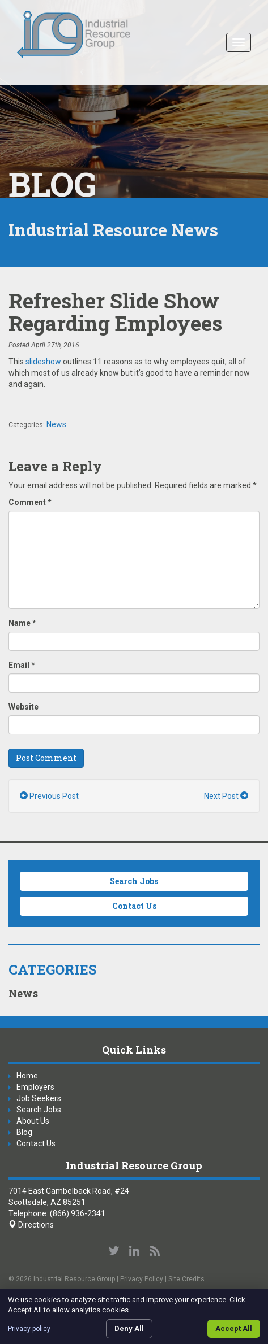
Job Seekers (38, 1098)
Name (22, 623)
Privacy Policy (141, 1279)
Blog (24, 1132)
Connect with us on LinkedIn (134, 1251)
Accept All (233, 1328)
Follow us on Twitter (114, 1251)
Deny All (129, 1328)
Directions (31, 1224)
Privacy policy (29, 1329)
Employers (35, 1086)
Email (21, 664)
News (56, 424)
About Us (32, 1120)
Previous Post (49, 796)
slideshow (43, 361)
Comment (30, 502)
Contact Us (134, 906)
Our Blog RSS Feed (155, 1251)
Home (27, 1075)
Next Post (226, 796)
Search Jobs (134, 881)
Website (23, 706)
